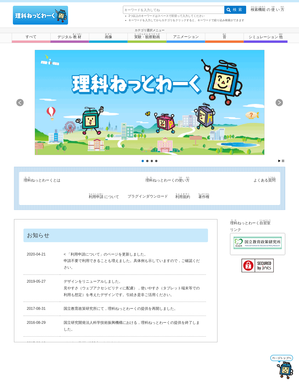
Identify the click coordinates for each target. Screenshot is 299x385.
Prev (20, 102)
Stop (283, 161)
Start (279, 161)
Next (279, 102)
